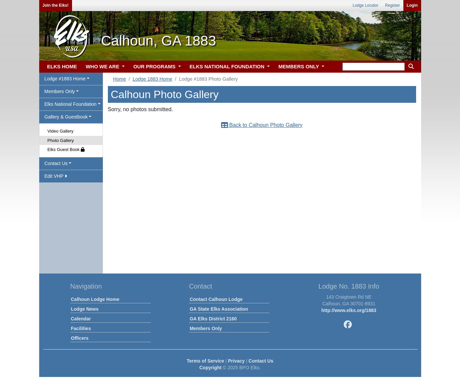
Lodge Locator (365, 5)
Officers (80, 338)
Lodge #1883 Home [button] (65, 78)
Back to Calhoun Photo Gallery (262, 125)
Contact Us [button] (56, 163)
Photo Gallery (61, 140)
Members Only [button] (60, 91)
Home (119, 79)
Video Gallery (61, 131)
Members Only (206, 328)
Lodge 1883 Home (152, 79)
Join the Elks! (56, 5)
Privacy (236, 361)
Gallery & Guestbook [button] (66, 117)
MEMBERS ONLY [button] (299, 66)
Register (392, 5)
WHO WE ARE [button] (103, 66)
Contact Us (261, 361)
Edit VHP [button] (56, 176)
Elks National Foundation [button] (71, 104)
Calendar (81, 318)
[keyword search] (373, 67)
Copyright (210, 367)
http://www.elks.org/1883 (348, 310)
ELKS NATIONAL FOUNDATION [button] (228, 66)
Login (412, 5)
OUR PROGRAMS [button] (155, 66)
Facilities (81, 328)
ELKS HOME (62, 66)
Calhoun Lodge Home (95, 299)
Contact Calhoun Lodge (216, 299)
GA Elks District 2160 (213, 318)
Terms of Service (205, 361)
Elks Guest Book (66, 149)
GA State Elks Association (219, 309)
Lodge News (84, 309)
